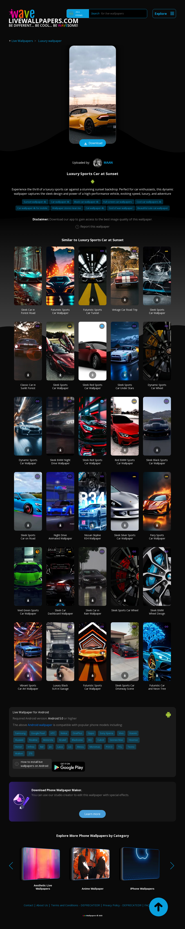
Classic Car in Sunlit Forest (28, 386)
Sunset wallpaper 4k (35, 201)
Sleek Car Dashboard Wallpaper (60, 612)
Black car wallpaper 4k (86, 201)
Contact (28, 905)
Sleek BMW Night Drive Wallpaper (60, 461)
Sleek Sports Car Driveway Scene (124, 687)
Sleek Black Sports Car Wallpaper (157, 461)
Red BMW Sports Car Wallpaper (125, 461)
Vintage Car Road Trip (124, 309)
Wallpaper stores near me (66, 208)
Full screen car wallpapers (117, 201)
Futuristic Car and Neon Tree (157, 687)
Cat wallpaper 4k (95, 208)
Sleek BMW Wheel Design (157, 612)
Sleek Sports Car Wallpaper (157, 311)
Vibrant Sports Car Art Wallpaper (28, 687)
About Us (42, 905)
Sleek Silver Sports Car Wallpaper (124, 536)
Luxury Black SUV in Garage (60, 687)
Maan (102, 163)
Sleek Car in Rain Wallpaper (92, 612)
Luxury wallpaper (50, 41)
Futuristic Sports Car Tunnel (92, 311)
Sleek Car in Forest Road (28, 311)
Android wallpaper (40, 725)
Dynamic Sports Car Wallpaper (28, 461)
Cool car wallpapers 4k (149, 201)
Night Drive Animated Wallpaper (60, 536)
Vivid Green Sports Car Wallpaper (28, 612)
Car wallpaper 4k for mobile (32, 208)
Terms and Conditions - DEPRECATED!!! (75, 905)
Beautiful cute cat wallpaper (152, 208)
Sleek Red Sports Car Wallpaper (92, 386)
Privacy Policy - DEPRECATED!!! (122, 905)
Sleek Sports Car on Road (28, 536)
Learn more (92, 814)
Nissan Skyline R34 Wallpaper (92, 536)
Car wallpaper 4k (60, 201)
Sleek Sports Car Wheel (124, 610)
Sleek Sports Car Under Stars (125, 386)
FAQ (147, 905)
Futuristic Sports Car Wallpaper (60, 311)
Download (92, 143)
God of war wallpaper (121, 208)
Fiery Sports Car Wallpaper (157, 536)
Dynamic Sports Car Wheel (157, 386)
